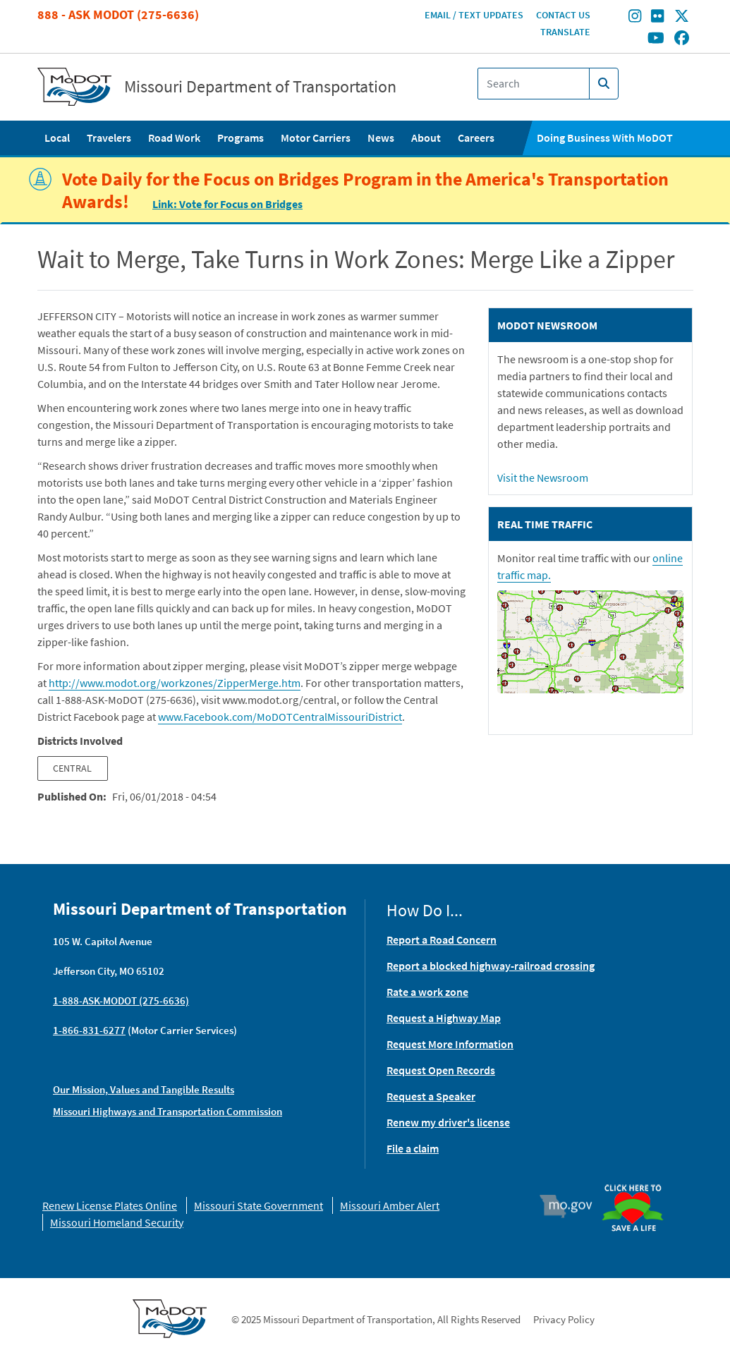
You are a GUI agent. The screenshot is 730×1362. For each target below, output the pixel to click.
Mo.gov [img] (572, 1206)
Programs (240, 137)
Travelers (109, 137)
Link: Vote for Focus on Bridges (227, 204)
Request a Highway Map (444, 1018)
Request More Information (450, 1044)
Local (57, 137)
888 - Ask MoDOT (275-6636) (118, 14)
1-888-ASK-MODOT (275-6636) (121, 1000)
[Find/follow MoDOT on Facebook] (681, 39)
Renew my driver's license (448, 1122)
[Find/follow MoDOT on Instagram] (634, 18)
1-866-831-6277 (89, 1030)
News (380, 137)
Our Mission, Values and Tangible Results (143, 1089)
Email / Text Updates (474, 14)
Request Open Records (441, 1070)
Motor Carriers (316, 137)
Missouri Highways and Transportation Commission (167, 1111)
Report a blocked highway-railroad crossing (491, 966)
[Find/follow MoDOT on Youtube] (655, 39)
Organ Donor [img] (637, 1185)
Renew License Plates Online (109, 1205)
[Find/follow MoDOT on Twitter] (681, 18)
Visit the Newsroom (542, 477)
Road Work (174, 137)
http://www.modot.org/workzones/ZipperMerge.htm (174, 683)
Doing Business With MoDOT (605, 137)
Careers (476, 137)
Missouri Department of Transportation (260, 86)
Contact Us (563, 14)
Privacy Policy (564, 1319)
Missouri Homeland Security (116, 1222)
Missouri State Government (258, 1205)
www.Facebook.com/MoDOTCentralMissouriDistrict (280, 717)
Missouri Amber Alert (389, 1205)
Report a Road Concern (442, 939)
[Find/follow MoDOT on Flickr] (657, 18)
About (426, 137)
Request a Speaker (431, 1096)
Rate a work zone (427, 992)
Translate (565, 31)
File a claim (413, 1148)
